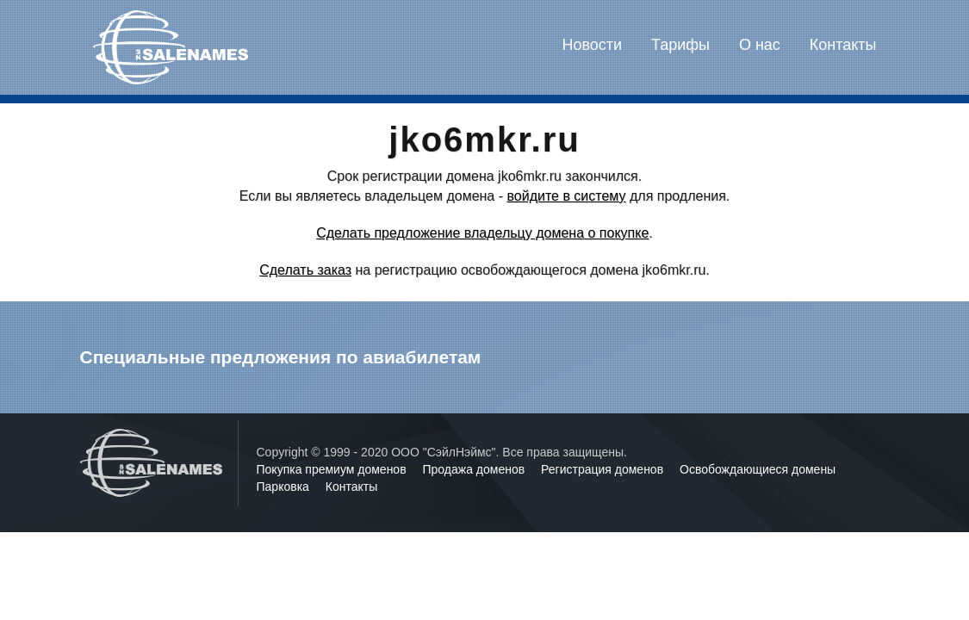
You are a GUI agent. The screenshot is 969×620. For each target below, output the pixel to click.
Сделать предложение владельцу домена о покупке (482, 233)
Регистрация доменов (604, 469)
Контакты (843, 44)
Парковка (285, 486)
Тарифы (680, 44)
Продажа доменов (476, 469)
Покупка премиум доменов (333, 469)
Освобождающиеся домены (757, 469)
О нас (759, 44)
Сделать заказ (305, 270)
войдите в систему (565, 196)
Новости (592, 44)
